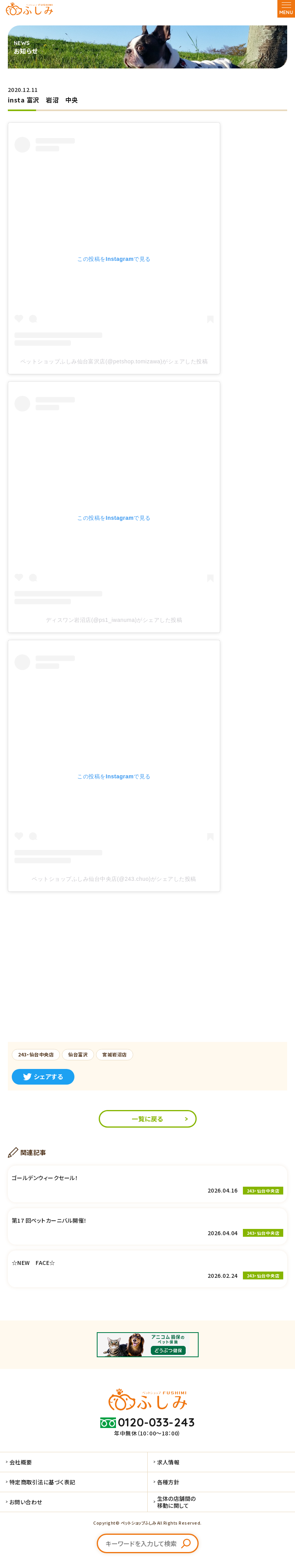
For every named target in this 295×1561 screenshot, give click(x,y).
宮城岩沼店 (114, 1054)
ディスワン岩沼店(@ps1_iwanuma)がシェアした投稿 (114, 620)
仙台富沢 (78, 1054)
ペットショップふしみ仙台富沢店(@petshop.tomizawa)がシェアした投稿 (114, 361)
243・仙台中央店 (36, 1054)
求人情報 (168, 1462)
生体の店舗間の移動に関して (176, 1502)
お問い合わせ (25, 1502)
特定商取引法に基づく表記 (42, 1482)
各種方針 (168, 1482)
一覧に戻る (147, 1118)
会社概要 (20, 1462)
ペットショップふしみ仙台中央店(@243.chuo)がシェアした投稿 (114, 879)
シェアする (43, 1076)
